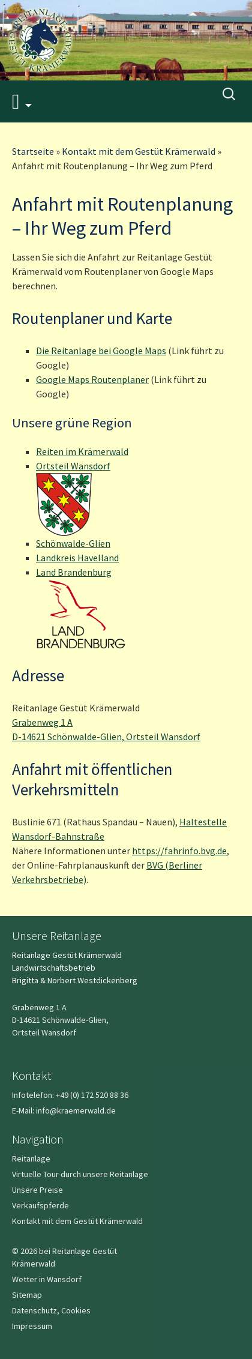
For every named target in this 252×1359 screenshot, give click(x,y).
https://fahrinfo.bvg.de (179, 851)
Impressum (32, 1326)
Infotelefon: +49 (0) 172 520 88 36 (70, 1094)
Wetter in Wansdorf (47, 1279)
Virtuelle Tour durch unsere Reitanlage (80, 1174)
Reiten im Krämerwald (82, 451)
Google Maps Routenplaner (92, 379)
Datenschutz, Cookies (51, 1310)
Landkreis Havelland (77, 558)
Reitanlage (31, 1158)
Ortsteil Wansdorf (73, 466)
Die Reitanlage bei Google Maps (101, 351)
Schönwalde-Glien (73, 543)
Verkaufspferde (40, 1205)
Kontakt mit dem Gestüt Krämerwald (138, 151)
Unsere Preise (37, 1189)
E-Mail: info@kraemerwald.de (64, 1110)
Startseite (33, 151)
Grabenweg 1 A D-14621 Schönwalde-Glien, (60, 1020)
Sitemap (27, 1294)
